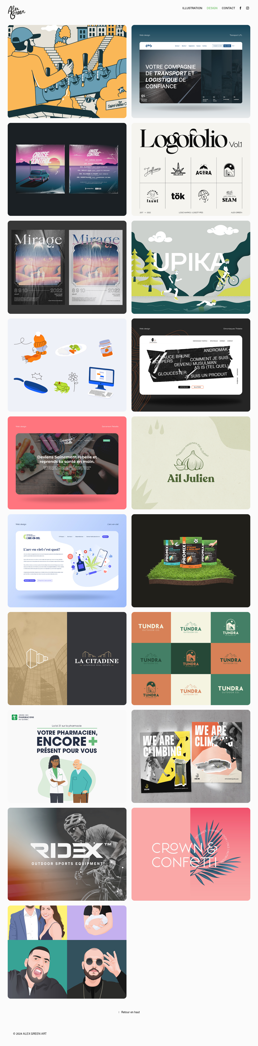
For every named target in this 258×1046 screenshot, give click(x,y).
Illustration (192, 8)
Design (212, 8)
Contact (228, 8)
